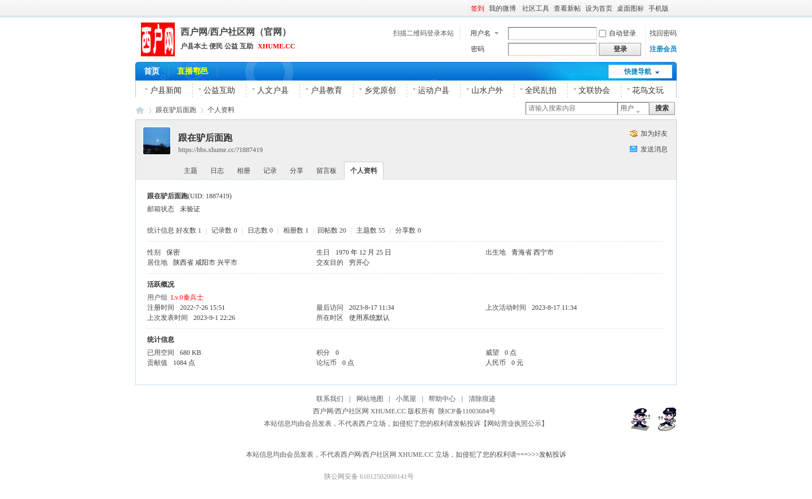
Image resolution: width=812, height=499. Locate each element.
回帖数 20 (331, 230)
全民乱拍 (541, 90)
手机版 (658, 8)
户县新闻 (166, 90)
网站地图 (369, 399)
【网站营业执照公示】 (514, 423)
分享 (296, 171)
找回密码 (663, 33)
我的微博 (503, 8)
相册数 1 (295, 230)
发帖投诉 (466, 423)
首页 (152, 71)
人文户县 (273, 90)
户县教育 (326, 90)
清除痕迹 (482, 399)
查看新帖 (567, 8)
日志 (217, 171)
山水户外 (487, 90)
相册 (243, 171)
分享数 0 (408, 230)
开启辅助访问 (674, 8)
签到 (477, 8)
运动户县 (433, 90)
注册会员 (663, 49)
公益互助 (219, 90)
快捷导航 (637, 71)
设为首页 (598, 8)
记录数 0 (224, 230)
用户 (627, 108)
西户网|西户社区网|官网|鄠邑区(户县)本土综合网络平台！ (139, 110)
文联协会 (594, 90)
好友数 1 (188, 230)
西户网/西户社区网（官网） (235, 32)
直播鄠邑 (193, 71)
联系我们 (329, 399)
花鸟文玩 (648, 90)
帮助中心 (442, 399)
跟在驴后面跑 (176, 110)
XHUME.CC (276, 46)
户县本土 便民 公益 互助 (216, 46)
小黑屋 (406, 399)
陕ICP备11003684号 (468, 411)
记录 (270, 171)
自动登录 (617, 33)
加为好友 (654, 133)
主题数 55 (370, 230)
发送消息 (654, 149)
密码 (477, 49)
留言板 (326, 171)
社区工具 (535, 8)
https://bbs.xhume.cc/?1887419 (220, 150)
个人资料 (221, 110)
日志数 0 (260, 230)
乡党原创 (380, 90)
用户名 (480, 33)
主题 (190, 171)
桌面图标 (630, 8)
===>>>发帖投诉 (542, 454)
